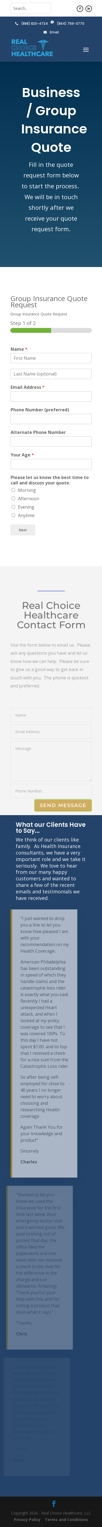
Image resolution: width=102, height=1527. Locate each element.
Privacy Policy (27, 1519)
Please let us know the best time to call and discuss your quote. (50, 480)
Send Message (63, 805)
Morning (27, 490)
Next (23, 530)
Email (54, 32)
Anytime (26, 515)
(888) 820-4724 (34, 23)
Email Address (28, 387)
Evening (26, 507)
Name (19, 349)
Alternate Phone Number (38, 432)
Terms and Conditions (66, 1519)
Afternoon (28, 499)
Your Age (22, 455)
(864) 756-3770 (70, 23)
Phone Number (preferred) (40, 410)
